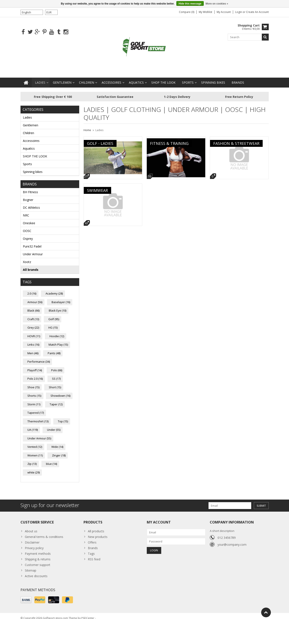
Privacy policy (34, 544)
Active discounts (36, 572)
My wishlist (205, 12)
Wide (57, 442)
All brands (30, 265)
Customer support (37, 560)
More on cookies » (216, 3)
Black (33, 306)
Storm (33, 400)
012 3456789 (227, 533)
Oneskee (29, 219)
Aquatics (136, 78)
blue (51, 459)
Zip (32, 459)
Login (239, 12)
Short (55, 383)
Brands (238, 78)
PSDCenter (87, 614)
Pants (54, 349)
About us (31, 527)
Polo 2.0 (35, 374)
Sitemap (30, 566)
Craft (33, 315)
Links (33, 340)
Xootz (27, 257)
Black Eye (57, 306)
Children (86, 78)
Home (87, 126)
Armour (34, 298)
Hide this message (190, 3)
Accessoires (111, 78)
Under (53, 425)
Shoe (33, 383)
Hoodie (56, 332)
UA (32, 425)
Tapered (35, 408)
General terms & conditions (44, 532)
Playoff (34, 366)
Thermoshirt (38, 417)
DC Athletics (31, 203)
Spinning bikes (213, 78)
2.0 (31, 289)
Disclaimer (32, 538)
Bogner (28, 195)
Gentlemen (62, 78)
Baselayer (61, 298)
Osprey (28, 234)
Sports (188, 78)
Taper (56, 400)
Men (32, 349)
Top (63, 417)
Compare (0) (186, 12)
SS (56, 374)
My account (224, 12)
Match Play (58, 340)
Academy (54, 289)
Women (35, 451)
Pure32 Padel (32, 242)
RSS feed (94, 555)
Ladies (40, 78)
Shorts (34, 391)
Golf (53, 315)
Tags (91, 549)
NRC (26, 211)
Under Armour (33, 250)
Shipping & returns (38, 555)
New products (97, 532)
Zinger (59, 451)
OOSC (27, 226)
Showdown (60, 391)
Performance (38, 357)
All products (96, 527)
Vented (34, 442)
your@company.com (232, 540)
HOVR (33, 332)
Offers (92, 538)
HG (53, 323)
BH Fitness (30, 188)
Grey (33, 323)
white (33, 468)
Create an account (257, 12)
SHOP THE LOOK (163, 78)
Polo (56, 366)
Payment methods (38, 549)
